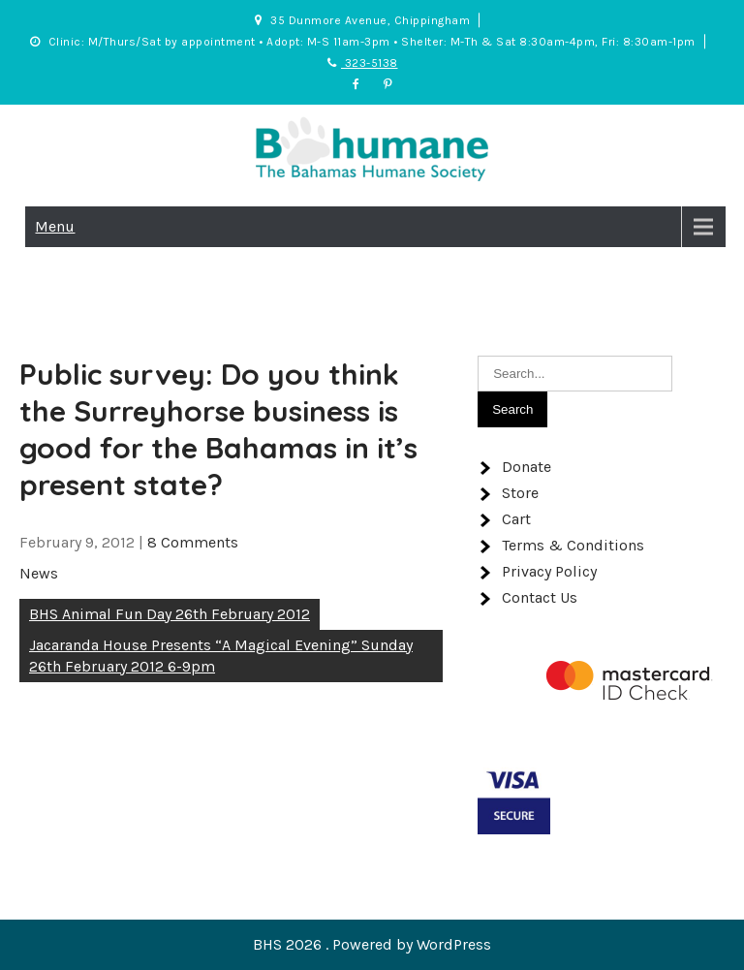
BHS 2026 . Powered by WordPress (372, 944)
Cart (516, 519)
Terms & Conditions (573, 545)
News (38, 573)
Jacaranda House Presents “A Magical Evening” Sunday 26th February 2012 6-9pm (221, 655)
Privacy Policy (549, 571)
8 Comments (192, 542)
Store (520, 493)
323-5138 (362, 63)
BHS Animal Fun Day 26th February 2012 (169, 614)
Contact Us (539, 597)
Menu (55, 226)
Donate (526, 466)
